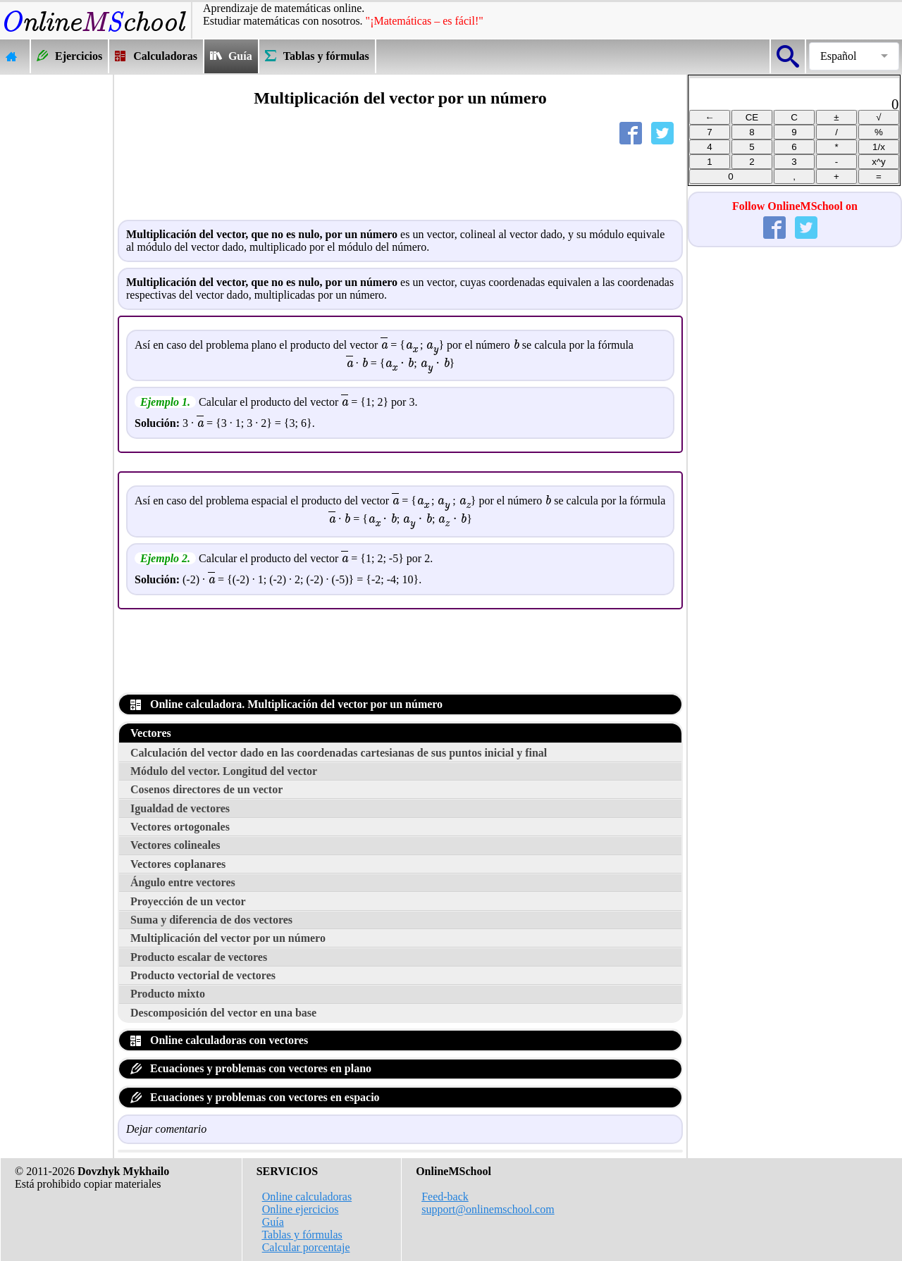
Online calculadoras (307, 1197)
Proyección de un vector (188, 901)
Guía (273, 1222)
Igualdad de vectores (180, 808)
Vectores (150, 733)
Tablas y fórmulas (301, 1235)
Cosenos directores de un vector (206, 789)
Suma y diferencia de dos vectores (211, 920)
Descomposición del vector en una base (223, 1013)
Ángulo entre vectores (182, 882)
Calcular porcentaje (306, 1247)
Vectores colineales (175, 845)
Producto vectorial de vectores (203, 975)
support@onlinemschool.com (488, 1209)
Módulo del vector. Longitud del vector (223, 771)
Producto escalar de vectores (198, 957)
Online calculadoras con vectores (219, 1040)
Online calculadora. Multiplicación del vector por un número (286, 704)
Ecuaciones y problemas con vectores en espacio (255, 1097)
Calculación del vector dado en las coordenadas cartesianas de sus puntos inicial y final (338, 753)
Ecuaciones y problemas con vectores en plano (250, 1068)
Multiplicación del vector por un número (228, 938)
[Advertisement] (56, 286)
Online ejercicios (300, 1209)
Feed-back (445, 1197)
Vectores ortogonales (180, 827)
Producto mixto (167, 994)
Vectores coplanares (178, 864)
